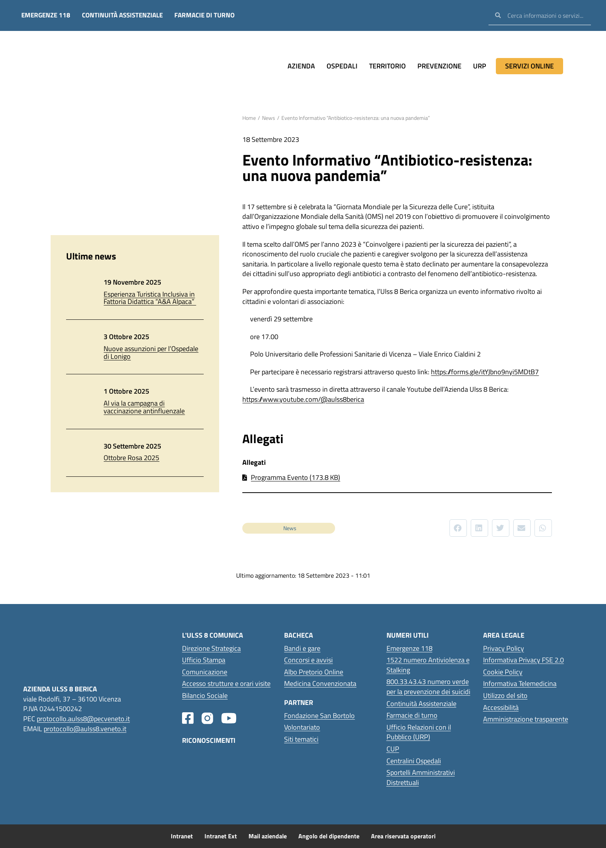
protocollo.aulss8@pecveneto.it (83, 718)
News (268, 118)
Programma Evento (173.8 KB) (295, 477)
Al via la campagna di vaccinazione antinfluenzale (144, 407)
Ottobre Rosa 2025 (131, 457)
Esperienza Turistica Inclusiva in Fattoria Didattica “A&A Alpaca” (150, 298)
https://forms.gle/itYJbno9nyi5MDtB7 (485, 372)
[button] (458, 528)
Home (249, 118)
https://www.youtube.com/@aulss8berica (303, 399)
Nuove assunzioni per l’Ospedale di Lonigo (151, 352)
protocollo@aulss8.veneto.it (85, 728)
